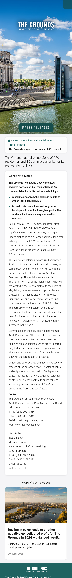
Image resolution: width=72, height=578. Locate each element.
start (9, 140)
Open (67, 4)
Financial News (44, 140)
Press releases (17, 144)
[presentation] (3, 523)
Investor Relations (23, 140)
